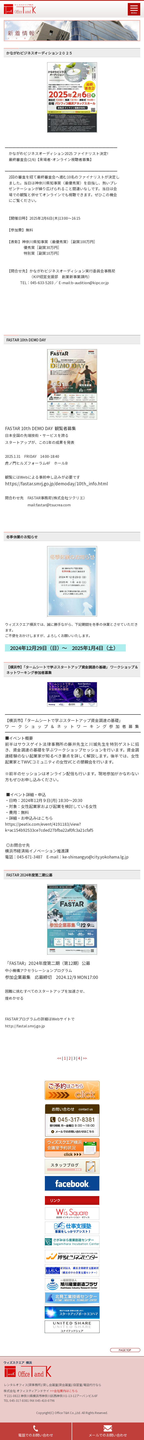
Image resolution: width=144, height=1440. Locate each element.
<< (59, 1058)
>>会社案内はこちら (63, 1391)
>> (85, 1058)
